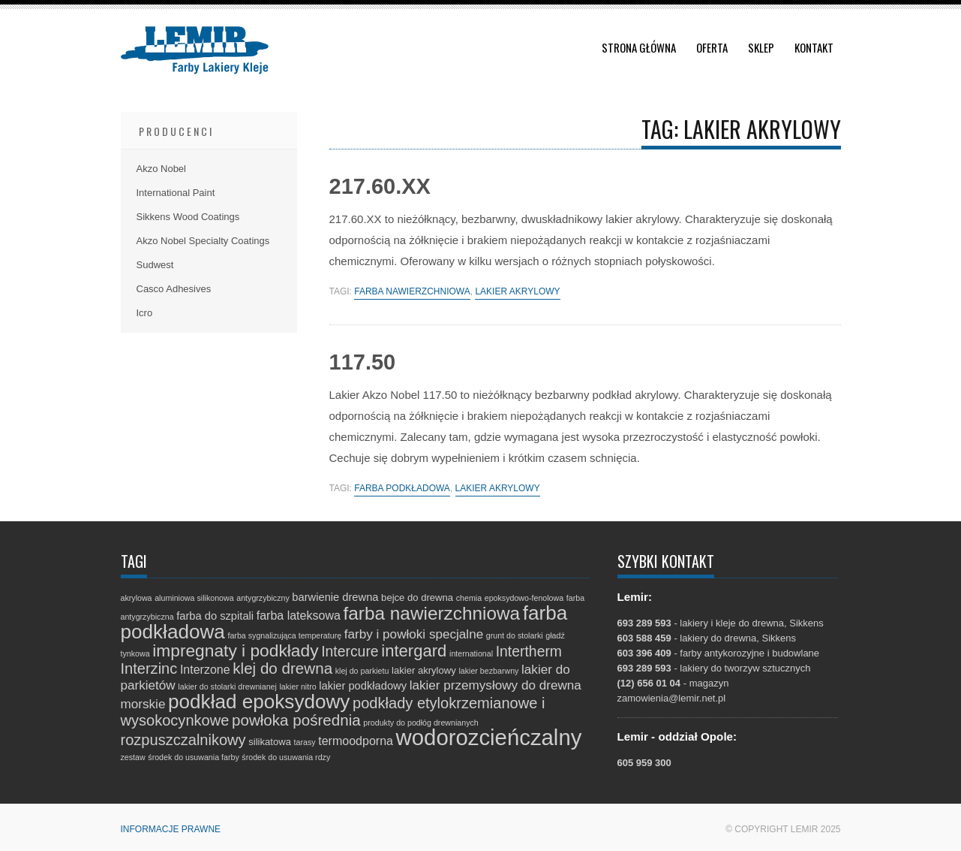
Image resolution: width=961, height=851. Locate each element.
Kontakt (813, 47)
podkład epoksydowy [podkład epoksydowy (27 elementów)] (259, 701)
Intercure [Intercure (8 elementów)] (349, 651)
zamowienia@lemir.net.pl (671, 698)
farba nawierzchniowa (412, 292)
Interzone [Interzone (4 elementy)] (205, 669)
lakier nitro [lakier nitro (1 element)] (297, 686)
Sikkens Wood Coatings (188, 216)
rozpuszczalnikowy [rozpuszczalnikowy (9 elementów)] (183, 740)
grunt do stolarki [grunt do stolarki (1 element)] (514, 635)
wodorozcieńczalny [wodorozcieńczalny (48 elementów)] (489, 737)
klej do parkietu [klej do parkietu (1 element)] (362, 670)
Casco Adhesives (174, 288)
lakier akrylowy (517, 292)
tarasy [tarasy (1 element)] (305, 742)
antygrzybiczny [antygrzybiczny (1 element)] (262, 597)
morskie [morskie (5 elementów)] (143, 704)
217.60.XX (380, 186)
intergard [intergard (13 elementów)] (413, 650)
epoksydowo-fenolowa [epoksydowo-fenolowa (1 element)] (524, 597)
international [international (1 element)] (471, 653)
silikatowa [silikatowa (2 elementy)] (269, 741)
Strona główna (639, 47)
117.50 (362, 362)
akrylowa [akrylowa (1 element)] (136, 597)
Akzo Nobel (161, 168)
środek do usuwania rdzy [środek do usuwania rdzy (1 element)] (286, 757)
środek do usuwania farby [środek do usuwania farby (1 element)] (193, 757)
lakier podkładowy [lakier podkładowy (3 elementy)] (363, 686)
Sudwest (155, 264)
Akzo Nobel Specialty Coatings (203, 240)
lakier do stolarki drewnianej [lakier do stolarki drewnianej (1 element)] (227, 686)
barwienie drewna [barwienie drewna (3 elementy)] (335, 597)
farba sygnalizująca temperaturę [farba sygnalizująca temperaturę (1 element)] (284, 635)
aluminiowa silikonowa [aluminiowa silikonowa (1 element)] (194, 597)
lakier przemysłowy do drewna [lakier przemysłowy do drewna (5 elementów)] (495, 685)
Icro (145, 312)
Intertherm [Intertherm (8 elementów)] (529, 651)
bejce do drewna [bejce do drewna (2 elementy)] (417, 597)
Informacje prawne (171, 829)
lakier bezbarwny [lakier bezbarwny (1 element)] (488, 670)
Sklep (761, 47)
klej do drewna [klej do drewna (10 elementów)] (282, 668)
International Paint (176, 192)
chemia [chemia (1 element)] (469, 597)
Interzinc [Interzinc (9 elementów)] (149, 668)
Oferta (712, 47)
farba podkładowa (402, 488)
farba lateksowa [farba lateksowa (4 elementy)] (299, 615)
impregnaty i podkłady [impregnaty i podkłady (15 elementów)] (235, 650)
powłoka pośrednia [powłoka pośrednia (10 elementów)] (296, 720)
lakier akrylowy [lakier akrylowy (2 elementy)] (424, 670)
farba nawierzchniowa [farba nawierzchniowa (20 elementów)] (432, 613)
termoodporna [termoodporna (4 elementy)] (355, 740)
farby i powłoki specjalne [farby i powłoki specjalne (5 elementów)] (413, 634)
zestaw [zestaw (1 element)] (133, 757)
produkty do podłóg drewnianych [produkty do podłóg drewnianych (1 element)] (420, 722)
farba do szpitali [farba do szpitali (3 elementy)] (215, 616)
